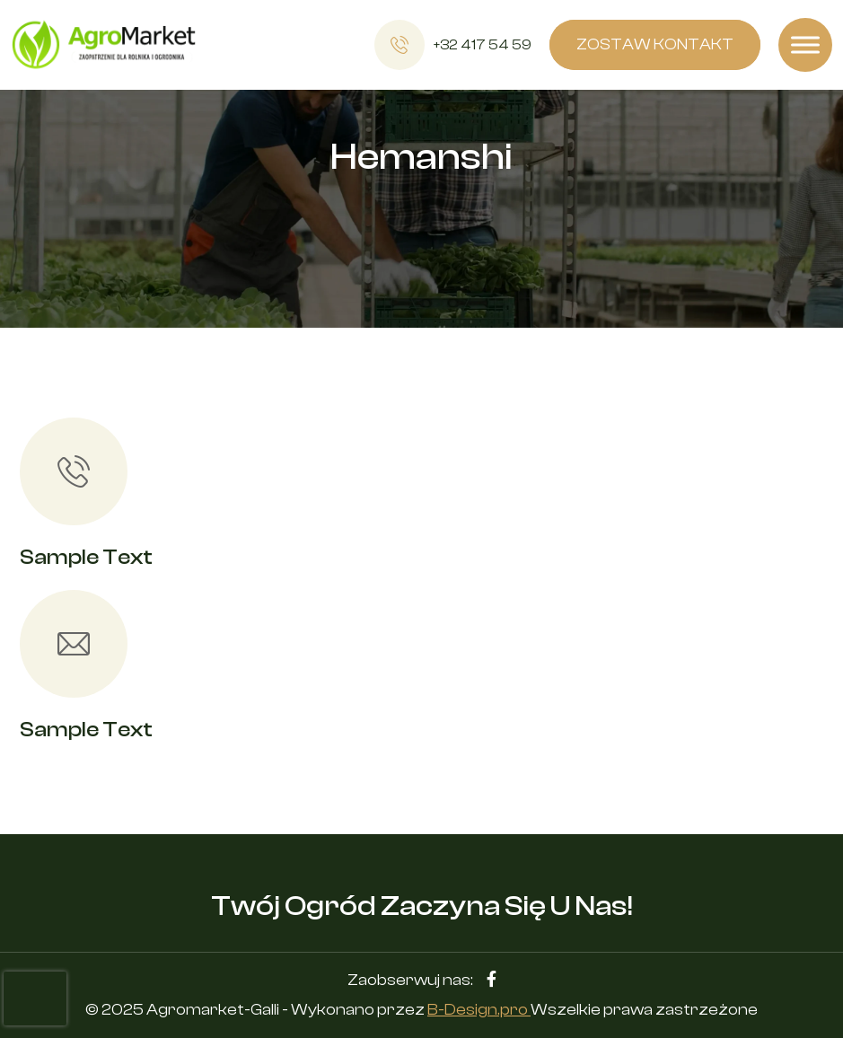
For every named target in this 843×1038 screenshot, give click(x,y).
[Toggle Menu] (805, 44)
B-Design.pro (479, 1009)
